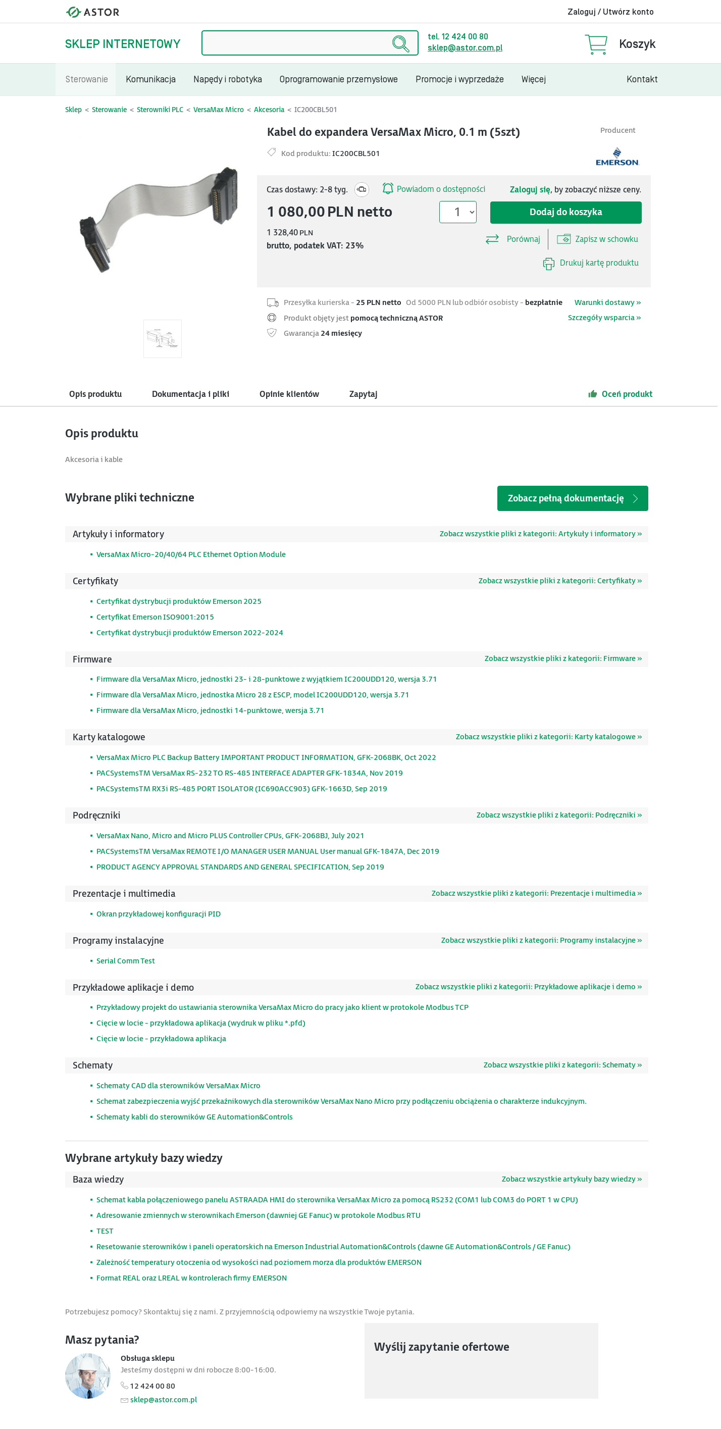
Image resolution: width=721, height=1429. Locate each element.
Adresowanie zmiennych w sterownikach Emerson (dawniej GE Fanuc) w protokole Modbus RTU (258, 1215)
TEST (105, 1231)
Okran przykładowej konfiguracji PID (158, 914)
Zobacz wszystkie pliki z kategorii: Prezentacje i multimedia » (537, 893)
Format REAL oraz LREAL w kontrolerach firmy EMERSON (191, 1278)
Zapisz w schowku (597, 238)
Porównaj (512, 236)
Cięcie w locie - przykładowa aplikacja (161, 1039)
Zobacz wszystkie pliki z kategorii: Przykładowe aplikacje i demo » (529, 987)
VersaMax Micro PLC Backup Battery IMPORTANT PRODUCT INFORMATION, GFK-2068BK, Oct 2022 (266, 757)
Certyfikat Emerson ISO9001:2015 (155, 617)
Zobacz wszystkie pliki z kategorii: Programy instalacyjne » (541, 940)
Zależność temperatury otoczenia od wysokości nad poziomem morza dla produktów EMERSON (259, 1262)
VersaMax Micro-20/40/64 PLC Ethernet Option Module (191, 554)
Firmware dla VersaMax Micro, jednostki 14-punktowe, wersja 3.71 (210, 711)
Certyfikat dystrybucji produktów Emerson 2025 (179, 601)
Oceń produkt (620, 393)
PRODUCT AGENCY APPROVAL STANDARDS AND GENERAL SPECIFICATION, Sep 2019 (240, 867)
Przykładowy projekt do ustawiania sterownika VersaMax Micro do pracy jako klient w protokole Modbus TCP (282, 1007)
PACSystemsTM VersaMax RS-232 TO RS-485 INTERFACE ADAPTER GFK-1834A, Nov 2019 (249, 773)
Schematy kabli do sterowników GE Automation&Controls (194, 1117)
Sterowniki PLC (160, 110)
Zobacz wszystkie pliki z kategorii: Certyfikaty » (560, 581)
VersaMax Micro (218, 110)
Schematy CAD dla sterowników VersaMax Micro (178, 1086)
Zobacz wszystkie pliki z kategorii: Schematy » (563, 1065)
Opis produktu (95, 394)
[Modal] (162, 219)
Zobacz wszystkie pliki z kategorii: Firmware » (563, 659)
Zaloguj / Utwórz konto (611, 12)
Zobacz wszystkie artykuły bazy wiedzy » (572, 1179)
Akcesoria (269, 110)
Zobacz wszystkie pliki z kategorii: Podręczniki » (559, 815)
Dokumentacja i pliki (190, 394)
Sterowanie (109, 110)
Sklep (73, 110)
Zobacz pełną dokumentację (574, 498)
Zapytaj (363, 394)
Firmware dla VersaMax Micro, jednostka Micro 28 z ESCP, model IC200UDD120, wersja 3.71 (252, 695)
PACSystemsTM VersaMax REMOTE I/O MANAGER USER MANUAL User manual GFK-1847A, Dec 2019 (267, 851)
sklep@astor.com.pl (465, 48)
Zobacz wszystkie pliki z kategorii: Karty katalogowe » (549, 737)
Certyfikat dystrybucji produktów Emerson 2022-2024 (189, 633)
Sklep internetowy (122, 44)
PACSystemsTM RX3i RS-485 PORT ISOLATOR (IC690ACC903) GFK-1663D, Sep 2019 (241, 789)
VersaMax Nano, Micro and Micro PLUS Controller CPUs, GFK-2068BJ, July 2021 (230, 836)
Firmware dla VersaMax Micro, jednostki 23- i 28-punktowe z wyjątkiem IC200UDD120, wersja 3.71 (266, 679)
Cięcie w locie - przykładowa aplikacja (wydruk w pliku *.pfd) (200, 1023)
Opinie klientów (289, 394)
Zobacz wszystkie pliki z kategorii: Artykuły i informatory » (541, 534)
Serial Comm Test (125, 961)
